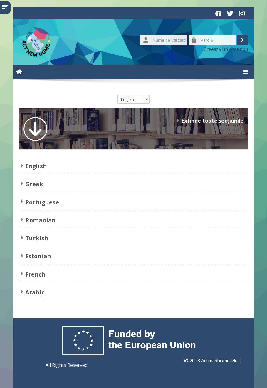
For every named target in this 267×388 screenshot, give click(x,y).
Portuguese (42, 202)
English (36, 166)
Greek (34, 184)
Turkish (36, 238)
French (35, 274)
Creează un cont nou (226, 49)
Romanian (40, 220)
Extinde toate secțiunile (212, 120)
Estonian (38, 256)
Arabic (34, 292)
